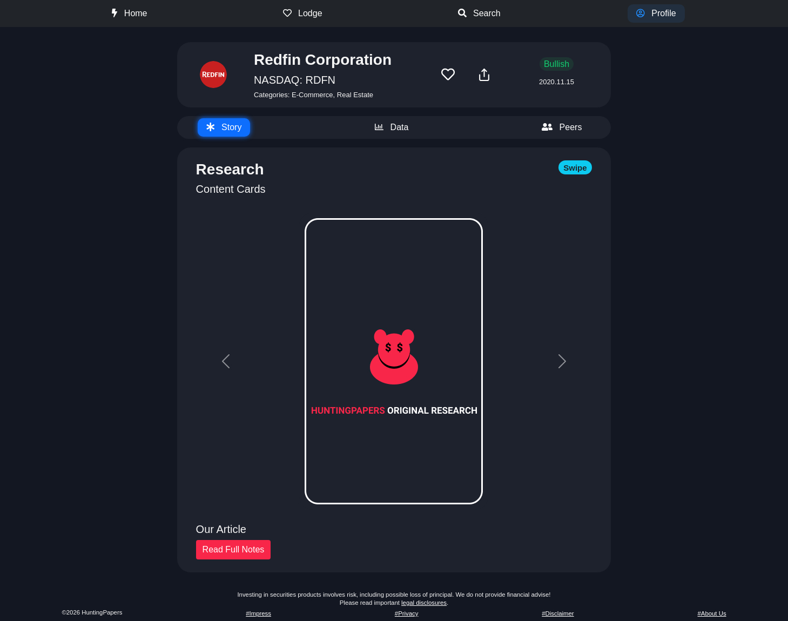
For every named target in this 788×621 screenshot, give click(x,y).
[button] (448, 75)
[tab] (224, 127)
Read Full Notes (234, 549)
